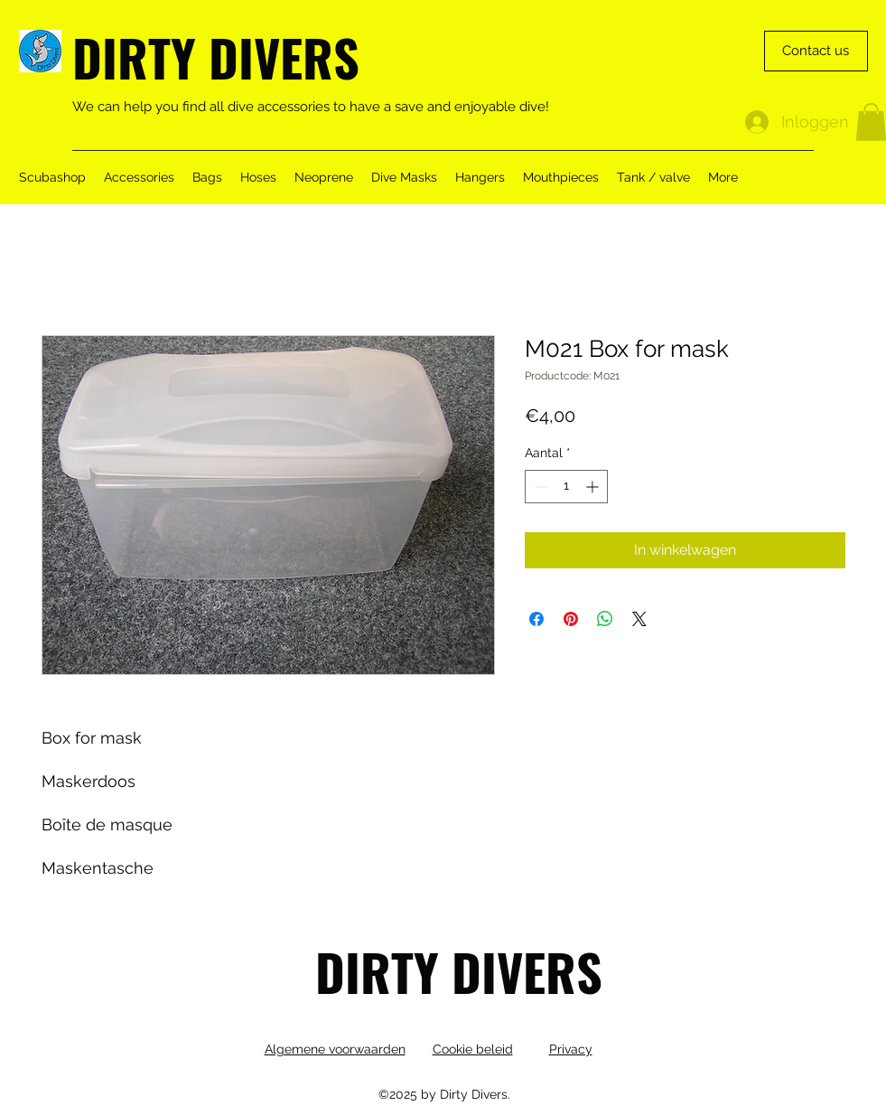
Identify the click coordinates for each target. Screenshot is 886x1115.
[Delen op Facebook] (536, 619)
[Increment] (594, 486)
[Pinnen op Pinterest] (571, 619)
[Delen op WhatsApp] (605, 619)
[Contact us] (816, 51)
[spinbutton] (566, 486)
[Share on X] (639, 619)
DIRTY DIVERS (215, 56)
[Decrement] (538, 486)
